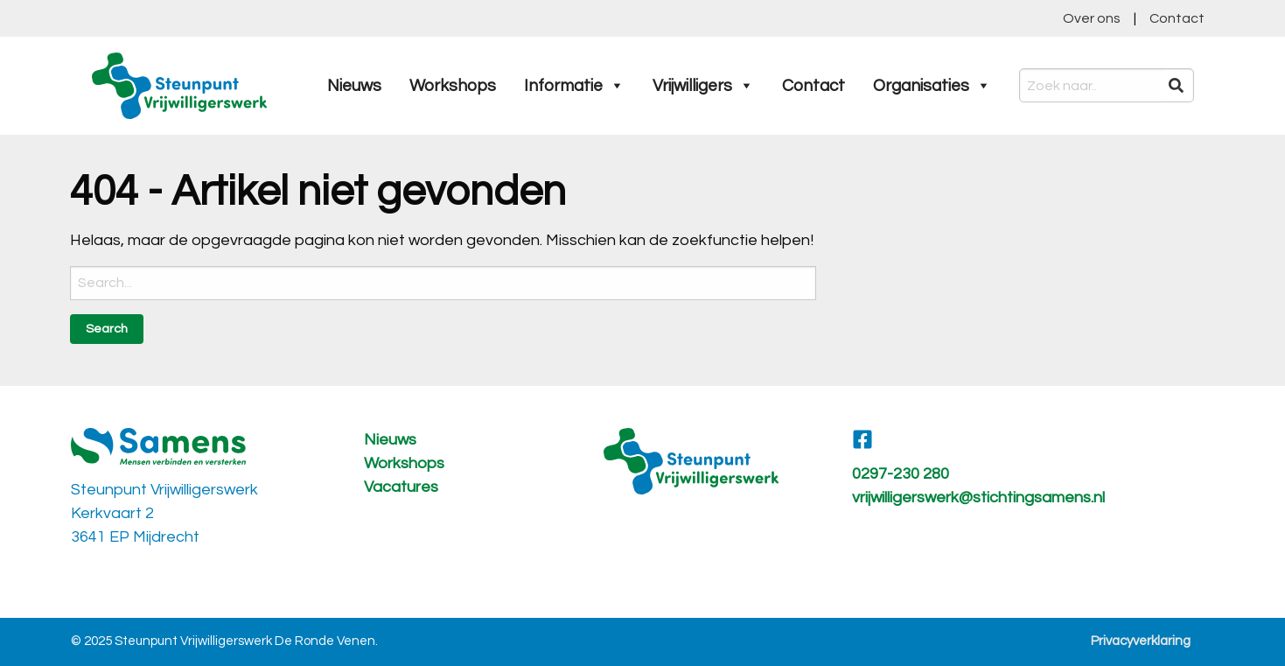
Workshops (452, 86)
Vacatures (401, 487)
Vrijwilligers (703, 86)
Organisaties (932, 86)
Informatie (574, 86)
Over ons (1092, 18)
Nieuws (354, 86)
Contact (1177, 18)
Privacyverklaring (1141, 641)
